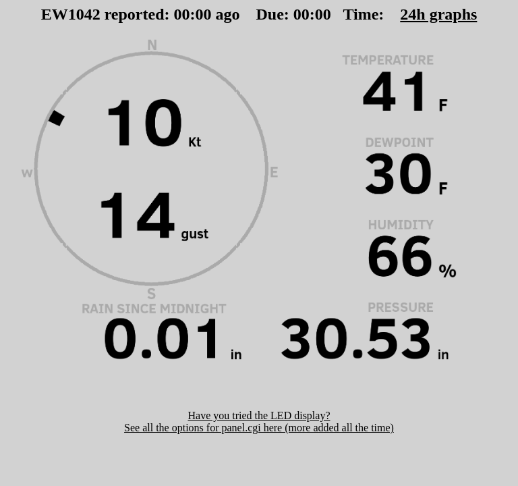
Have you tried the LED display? (259, 415)
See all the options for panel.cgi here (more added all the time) (259, 427)
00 (182, 14)
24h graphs (438, 14)
